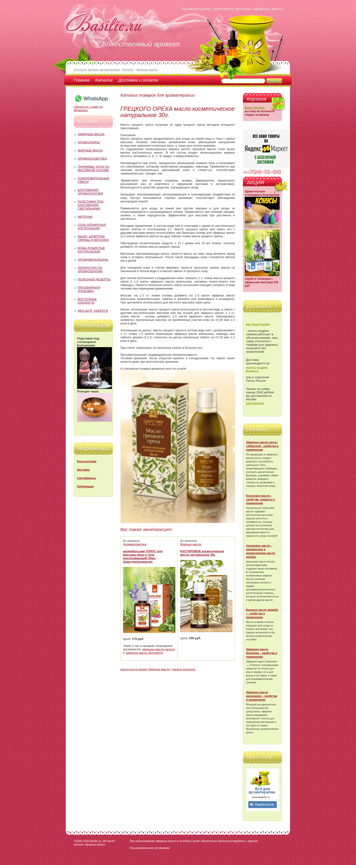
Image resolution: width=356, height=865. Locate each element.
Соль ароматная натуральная (92, 226)
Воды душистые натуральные (91, 249)
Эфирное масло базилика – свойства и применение (261, 653)
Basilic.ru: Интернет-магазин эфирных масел (95, 842)
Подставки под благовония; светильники (90, 205)
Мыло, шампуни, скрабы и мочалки (93, 238)
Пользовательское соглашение (150, 848)
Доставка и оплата (138, 80)
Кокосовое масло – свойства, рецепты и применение (260, 499)
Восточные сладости (87, 300)
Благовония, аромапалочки (90, 191)
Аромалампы (89, 142)
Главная (82, 80)
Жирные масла (90, 150)
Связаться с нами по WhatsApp (91, 107)
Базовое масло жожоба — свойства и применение (262, 613)
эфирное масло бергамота (144, 653)
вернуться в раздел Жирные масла (145, 669)
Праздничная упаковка (89, 289)
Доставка (83, 469)
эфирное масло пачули (158, 649)
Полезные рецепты (94, 279)
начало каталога (183, 669)
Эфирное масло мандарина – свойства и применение (261, 696)
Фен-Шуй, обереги (93, 310)
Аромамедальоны (93, 259)
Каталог (104, 80)
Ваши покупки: (255, 107)
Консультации (87, 461)
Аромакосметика (92, 158)
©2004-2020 (81, 841)
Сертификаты (86, 478)
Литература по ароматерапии (90, 269)
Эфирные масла (91, 134)
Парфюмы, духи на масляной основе (93, 168)
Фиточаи (85, 216)
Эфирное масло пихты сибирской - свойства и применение (262, 446)
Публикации (85, 486)
